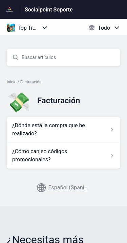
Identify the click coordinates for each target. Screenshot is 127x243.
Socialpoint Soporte (49, 9)
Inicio (12, 82)
